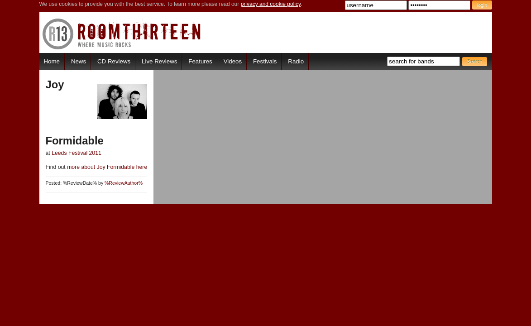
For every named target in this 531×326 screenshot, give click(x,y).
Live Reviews (159, 61)
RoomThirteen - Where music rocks (122, 34)
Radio (296, 61)
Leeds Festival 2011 (76, 153)
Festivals (265, 61)
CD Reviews (113, 61)
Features (200, 61)
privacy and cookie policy (271, 4)
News (78, 61)
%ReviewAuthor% (124, 183)
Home (52, 61)
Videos (233, 61)
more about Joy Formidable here (106, 167)
